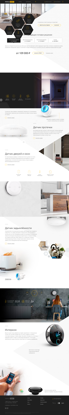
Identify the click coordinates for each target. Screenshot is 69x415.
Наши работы (29, 399)
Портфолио (28, 1)
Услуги (20, 1)
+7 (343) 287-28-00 (14, 401)
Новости (28, 404)
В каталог (56, 25)
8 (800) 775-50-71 (48, 1)
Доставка (41, 397)
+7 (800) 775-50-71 (8, 401)
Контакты (41, 404)
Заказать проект (38, 53)
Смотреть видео (10, 117)
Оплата (28, 397)
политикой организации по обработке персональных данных (22, 413)
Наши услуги (42, 399)
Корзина (62, 1)
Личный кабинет (58, 1)
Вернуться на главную (45, 25)
